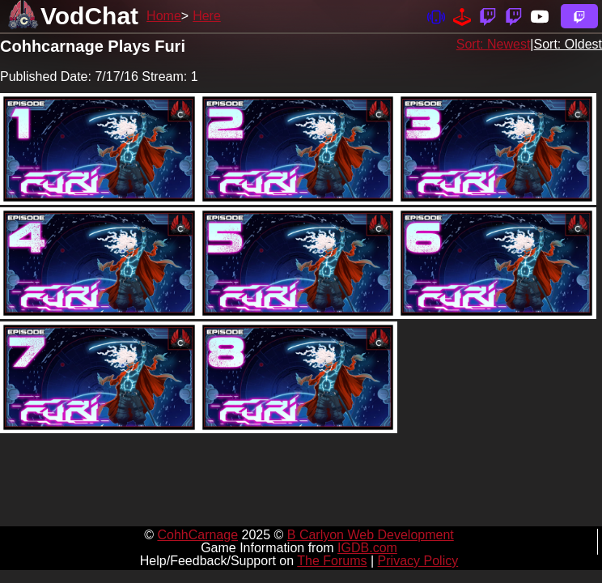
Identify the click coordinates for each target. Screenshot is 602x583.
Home (163, 16)
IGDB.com (367, 548)
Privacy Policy (418, 561)
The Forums (332, 561)
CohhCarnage (197, 535)
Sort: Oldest (568, 44)
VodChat (89, 15)
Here (207, 16)
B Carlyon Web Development (370, 535)
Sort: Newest (493, 44)
